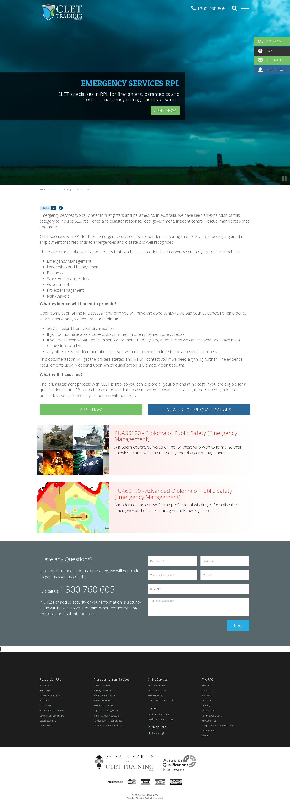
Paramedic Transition (104, 700)
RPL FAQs (207, 695)
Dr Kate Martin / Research (160, 700)
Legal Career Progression (106, 710)
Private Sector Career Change (108, 725)
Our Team (207, 700)
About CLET (207, 685)
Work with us (208, 710)
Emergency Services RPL (52, 710)
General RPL (46, 725)
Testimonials (208, 730)
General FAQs (209, 690)
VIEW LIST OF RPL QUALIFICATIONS (199, 409)
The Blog (206, 705)
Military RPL (45, 705)
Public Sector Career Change (108, 720)
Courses (55, 189)
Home (43, 189)
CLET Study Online (157, 690)
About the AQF (209, 720)
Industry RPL (46, 690)
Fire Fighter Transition (105, 695)
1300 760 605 (208, 8)
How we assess (155, 695)
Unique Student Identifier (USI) (217, 725)
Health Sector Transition (106, 705)
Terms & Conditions (212, 715)
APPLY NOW (165, 110)
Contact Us (207, 735)
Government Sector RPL (52, 715)
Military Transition (103, 690)
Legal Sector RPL (48, 720)
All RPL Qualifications (50, 695)
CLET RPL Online (156, 685)
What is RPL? (46, 685)
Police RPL (45, 700)
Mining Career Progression (107, 715)
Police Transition (102, 685)
